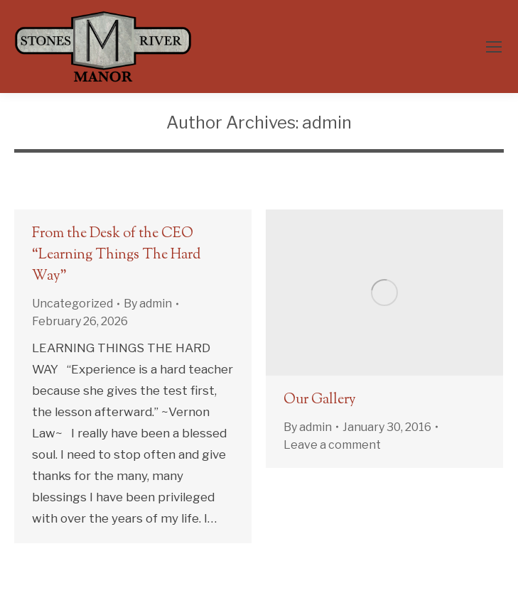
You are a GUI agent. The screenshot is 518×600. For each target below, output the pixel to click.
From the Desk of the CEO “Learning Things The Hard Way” (116, 255)
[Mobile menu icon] (494, 47)
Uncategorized (72, 303)
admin (327, 122)
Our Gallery (320, 400)
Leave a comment (332, 445)
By (148, 303)
